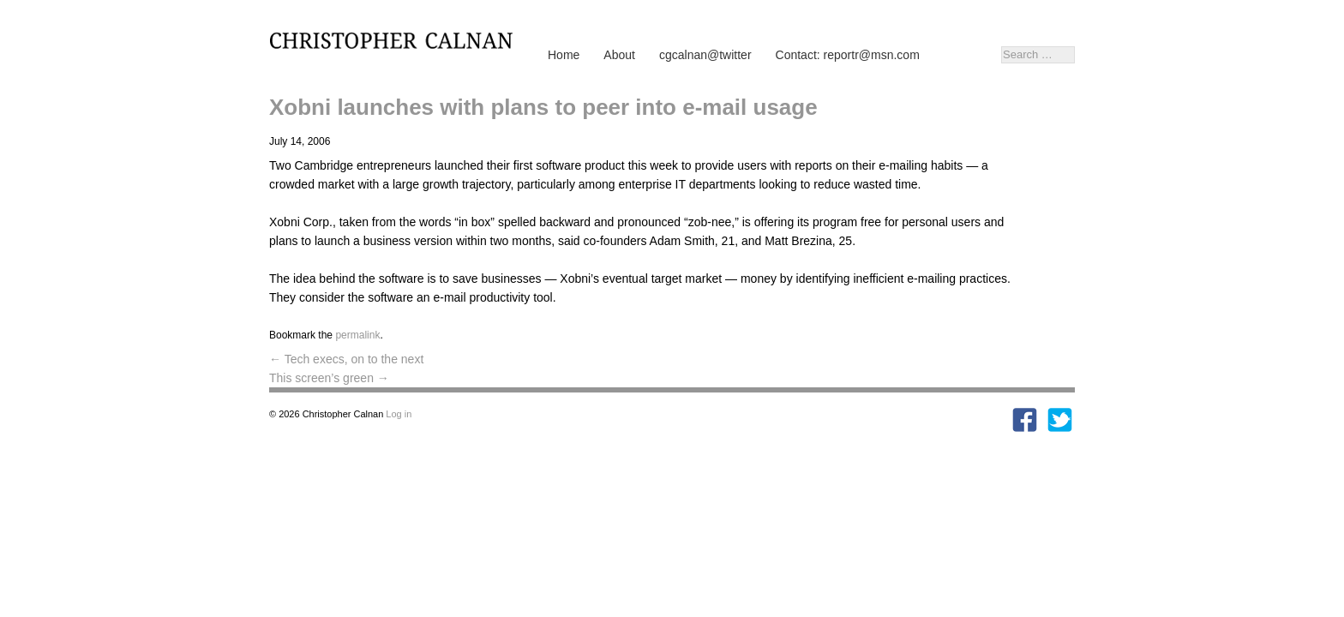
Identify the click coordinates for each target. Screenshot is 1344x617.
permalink (357, 335)
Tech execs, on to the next (346, 359)
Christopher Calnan (397, 39)
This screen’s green (329, 378)
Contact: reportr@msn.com (848, 55)
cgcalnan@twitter (705, 55)
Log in (398, 414)
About (619, 55)
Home (563, 55)
